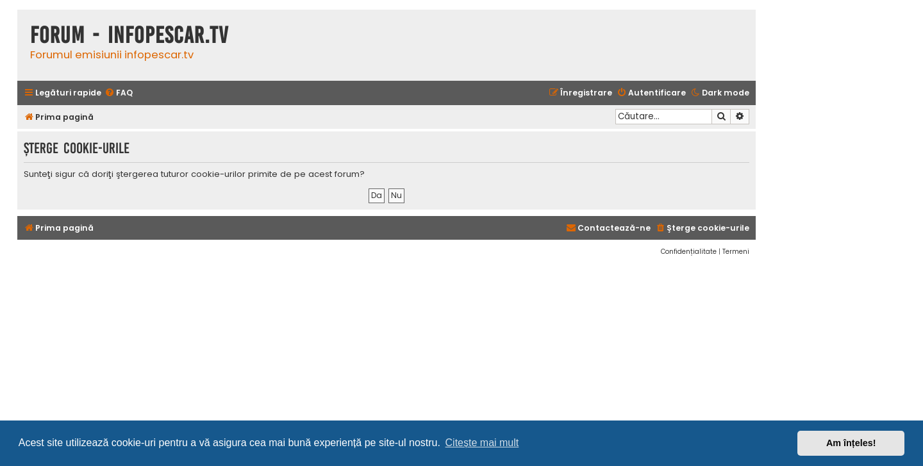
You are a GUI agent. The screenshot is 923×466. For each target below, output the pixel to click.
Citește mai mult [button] (482, 442)
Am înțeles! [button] (851, 443)
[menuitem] (118, 93)
